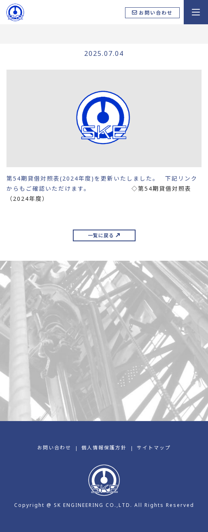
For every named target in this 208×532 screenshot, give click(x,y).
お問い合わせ (54, 447)
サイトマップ (154, 447)
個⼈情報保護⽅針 (104, 447)
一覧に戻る (101, 235)
